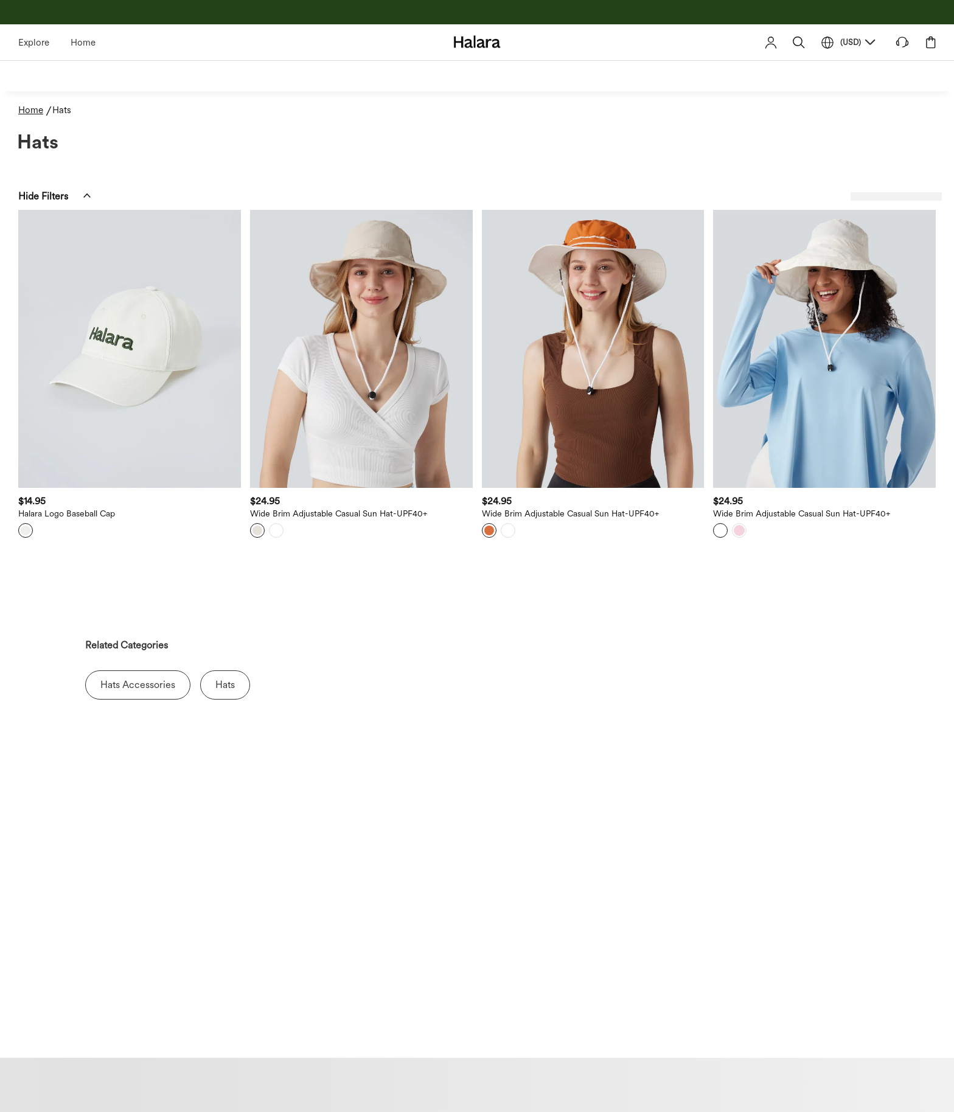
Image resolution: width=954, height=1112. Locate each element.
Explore (33, 42)
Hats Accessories (137, 684)
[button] (799, 42)
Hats (225, 684)
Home (83, 42)
